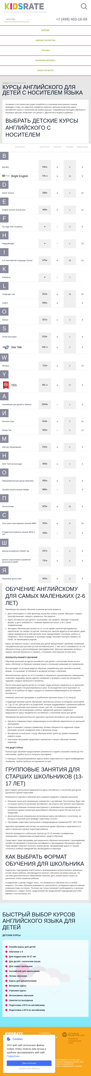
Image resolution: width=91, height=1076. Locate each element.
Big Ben (5, 167)
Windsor (5, 366)
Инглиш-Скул (8, 421)
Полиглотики (8, 506)
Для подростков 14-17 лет (22, 956)
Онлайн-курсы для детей (22, 947)
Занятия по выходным (21, 1000)
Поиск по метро (45, 70)
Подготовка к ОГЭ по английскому (27, 1010)
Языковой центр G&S (12, 579)
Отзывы (45, 50)
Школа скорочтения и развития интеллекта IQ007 (16, 561)
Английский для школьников (24, 971)
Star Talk (16, 347)
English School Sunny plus (13, 210)
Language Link (8, 294)
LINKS (5, 303)
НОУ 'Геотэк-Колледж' (12, 464)
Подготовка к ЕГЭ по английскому (27, 1005)
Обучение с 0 (16, 951)
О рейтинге (45, 1033)
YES (14, 385)
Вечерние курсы (17, 986)
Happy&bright (8, 243)
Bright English (19, 176)
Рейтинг (45, 30)
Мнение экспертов (45, 40)
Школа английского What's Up (15, 551)
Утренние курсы (17, 990)
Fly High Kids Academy (12, 227)
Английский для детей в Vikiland (16, 404)
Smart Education (9, 337)
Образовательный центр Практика (18, 481)
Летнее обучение (18, 976)
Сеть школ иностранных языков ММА (19, 523)
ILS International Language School (17, 260)
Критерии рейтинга (46, 60)
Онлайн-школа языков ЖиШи (15, 489)
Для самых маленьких (21, 966)
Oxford (5, 320)
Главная (5, 83)
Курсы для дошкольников (22, 981)
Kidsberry (6, 277)
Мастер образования (11, 447)
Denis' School (8, 193)
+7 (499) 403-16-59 (71, 19)
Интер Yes (7, 430)
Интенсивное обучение (21, 995)
